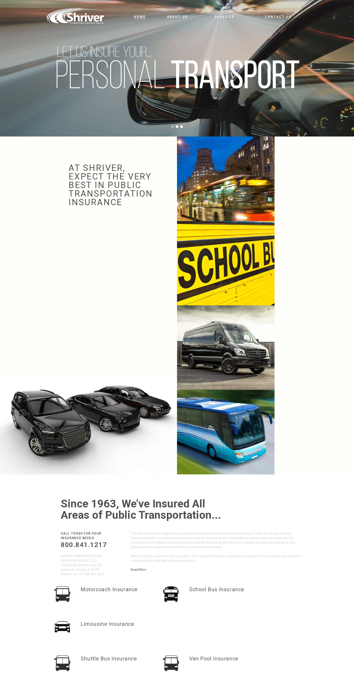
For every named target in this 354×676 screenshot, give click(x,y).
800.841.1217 (84, 357)
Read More (138, 382)
